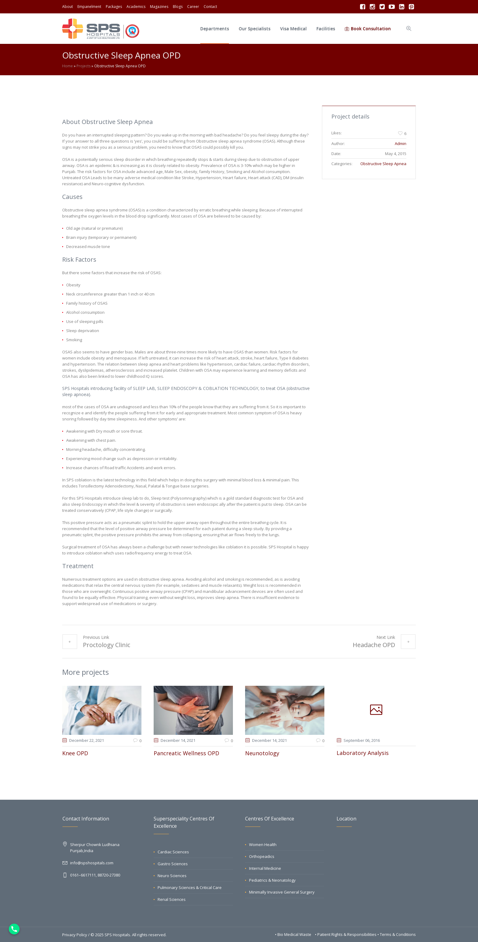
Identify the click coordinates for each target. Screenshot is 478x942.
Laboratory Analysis (363, 752)
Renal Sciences (172, 899)
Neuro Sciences (172, 875)
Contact (210, 6)
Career (193, 6)
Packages (114, 6)
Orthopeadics (261, 856)
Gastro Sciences (173, 863)
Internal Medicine (265, 868)
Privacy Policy (74, 934)
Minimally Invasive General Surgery (282, 891)
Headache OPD (374, 645)
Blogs (178, 6)
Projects (84, 66)
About (67, 6)
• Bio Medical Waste (293, 934)
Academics (136, 6)
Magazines (159, 6)
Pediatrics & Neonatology (272, 880)
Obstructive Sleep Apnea (383, 163)
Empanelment (89, 6)
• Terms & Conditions (396, 934)
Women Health (262, 844)
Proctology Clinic (106, 645)
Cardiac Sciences (173, 851)
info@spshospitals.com (91, 862)
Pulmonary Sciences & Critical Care (190, 887)
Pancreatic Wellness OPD (186, 753)
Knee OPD (75, 753)
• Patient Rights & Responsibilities (346, 934)
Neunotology (262, 753)
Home (67, 66)
